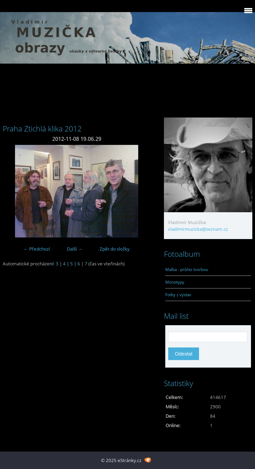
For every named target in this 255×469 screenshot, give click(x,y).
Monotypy (174, 282)
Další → (74, 249)
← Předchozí (37, 249)
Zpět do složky (115, 249)
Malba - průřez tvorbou (186, 269)
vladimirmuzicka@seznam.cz (198, 229)
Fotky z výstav (178, 294)
